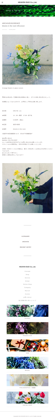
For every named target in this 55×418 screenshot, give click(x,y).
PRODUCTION (27, 330)
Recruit (27, 290)
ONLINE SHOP (27, 399)
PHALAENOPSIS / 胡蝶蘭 (27, 382)
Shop (27, 274)
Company (27, 287)
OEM (27, 347)
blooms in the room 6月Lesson (13, 26)
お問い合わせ (27, 297)
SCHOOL (11, 29)
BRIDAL (27, 364)
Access (27, 294)
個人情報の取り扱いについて (27, 300)
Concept (27, 271)
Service (27, 278)
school (27, 312)
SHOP (14, 29)
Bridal (27, 281)
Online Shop (27, 284)
